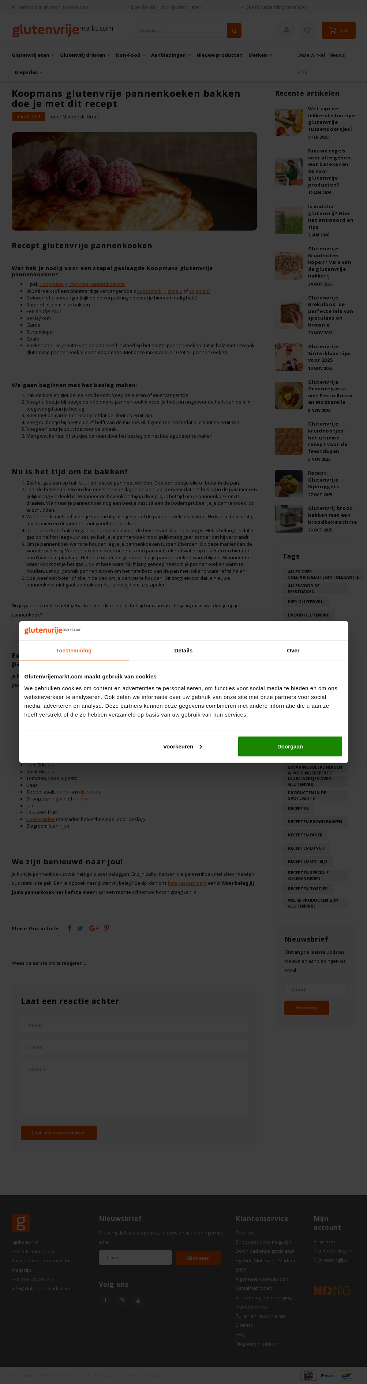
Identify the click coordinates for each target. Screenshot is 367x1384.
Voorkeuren (182, 746)
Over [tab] (293, 650)
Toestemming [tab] (74, 650)
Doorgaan (290, 746)
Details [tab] (184, 650)
